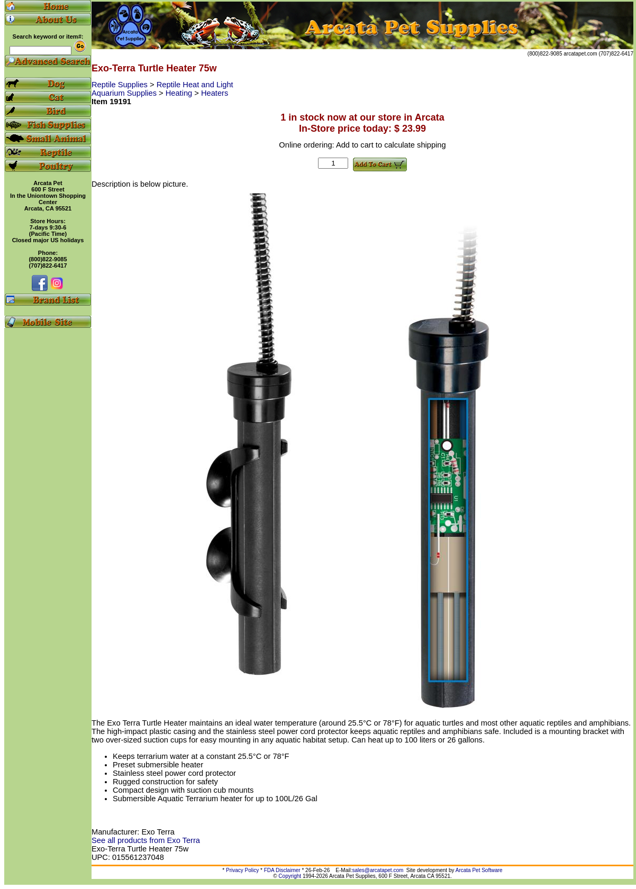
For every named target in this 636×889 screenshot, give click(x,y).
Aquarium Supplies (125, 93)
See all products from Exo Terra (146, 840)
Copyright (289, 876)
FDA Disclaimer (282, 870)
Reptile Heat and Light (195, 84)
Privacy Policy (242, 870)
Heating (180, 93)
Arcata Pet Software (479, 870)
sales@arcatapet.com (377, 870)
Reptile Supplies (121, 84)
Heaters (214, 93)
